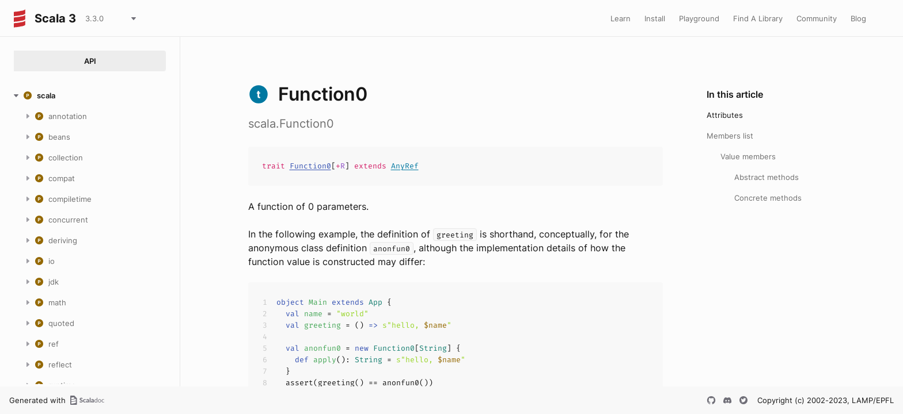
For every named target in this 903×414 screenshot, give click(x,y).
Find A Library (758, 18)
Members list (730, 135)
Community (816, 18)
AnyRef (405, 166)
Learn (620, 18)
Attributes (725, 115)
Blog (858, 18)
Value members (748, 156)
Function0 (310, 166)
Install (654, 18)
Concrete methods (768, 197)
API (90, 61)
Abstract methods (766, 177)
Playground (699, 18)
